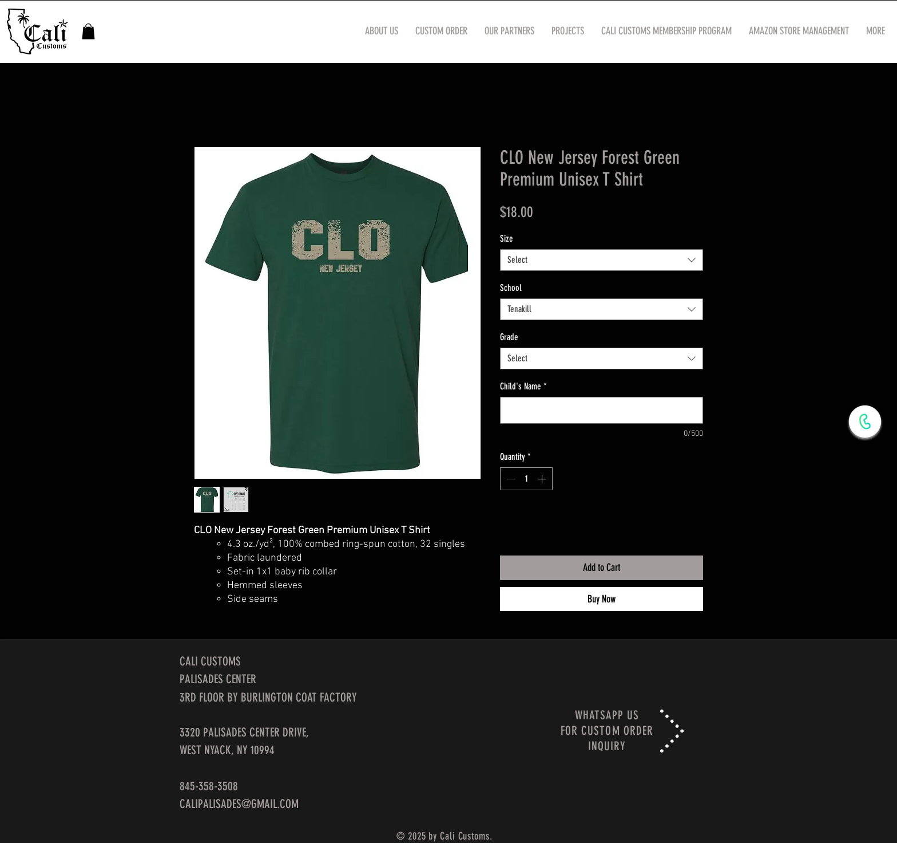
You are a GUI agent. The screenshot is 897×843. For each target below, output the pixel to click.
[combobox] (601, 260)
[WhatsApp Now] (865, 421)
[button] (88, 31)
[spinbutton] (526, 479)
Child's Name (523, 386)
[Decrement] (510, 479)
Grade (509, 337)
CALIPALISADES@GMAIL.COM (239, 804)
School (511, 287)
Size (506, 238)
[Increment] (543, 479)
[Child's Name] (601, 410)
